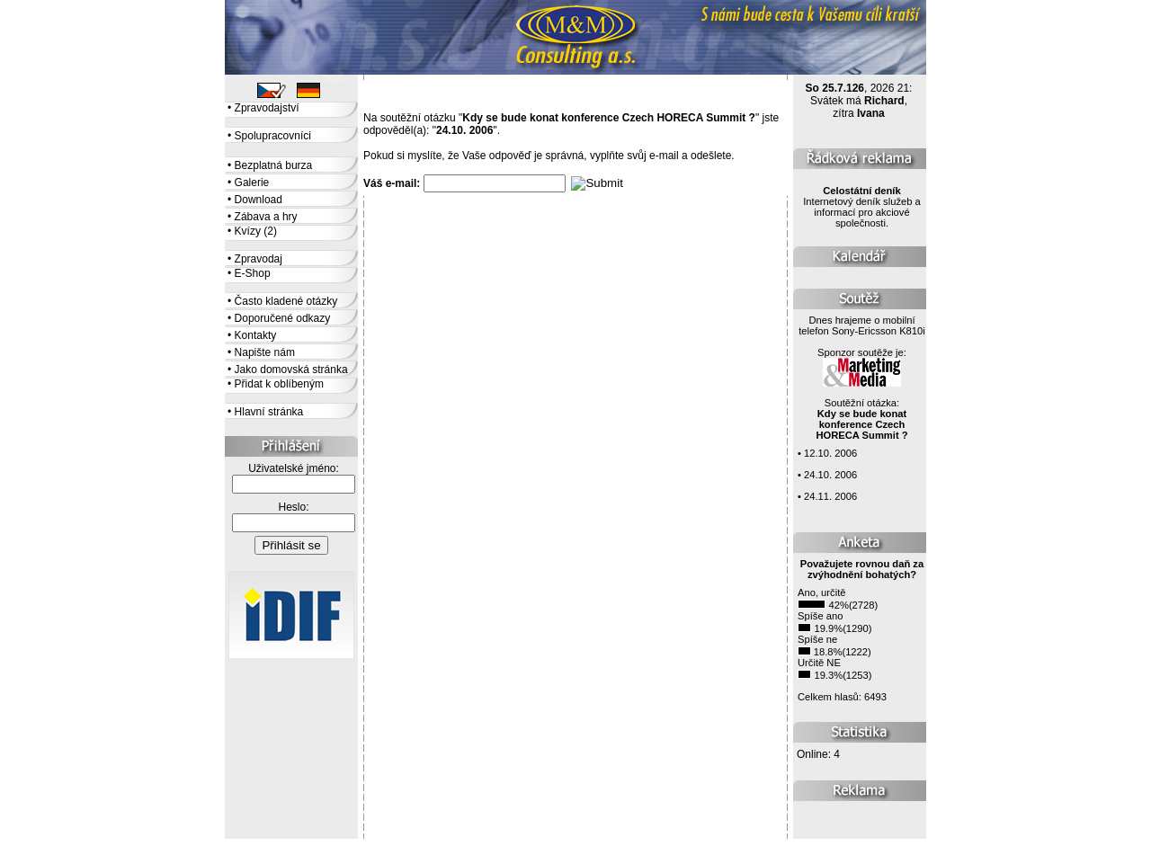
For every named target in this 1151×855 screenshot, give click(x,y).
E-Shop (253, 273)
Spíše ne (817, 639)
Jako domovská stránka (291, 369)
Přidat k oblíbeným (279, 384)
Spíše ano (820, 615)
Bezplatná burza (274, 165)
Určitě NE (819, 662)
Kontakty (256, 335)
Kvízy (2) (256, 231)
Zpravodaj (258, 259)
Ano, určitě (821, 592)
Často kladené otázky (286, 301)
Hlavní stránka (269, 411)
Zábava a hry (266, 216)
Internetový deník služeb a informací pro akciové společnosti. (862, 206)
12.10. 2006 (830, 453)
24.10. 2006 (830, 474)
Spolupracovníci (273, 135)
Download (258, 199)
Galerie (252, 182)
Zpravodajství (267, 108)
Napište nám (265, 352)
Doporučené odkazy (283, 318)
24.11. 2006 (830, 496)
